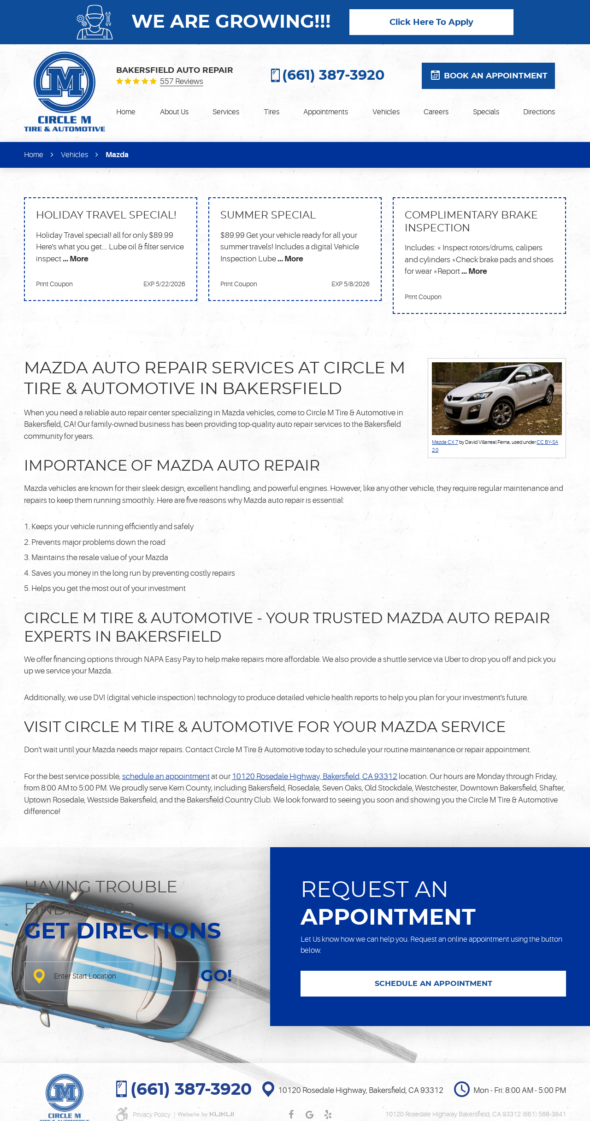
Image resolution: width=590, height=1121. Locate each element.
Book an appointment (496, 76)
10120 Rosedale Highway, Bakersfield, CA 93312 (314, 776)
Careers (436, 112)
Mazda (117, 155)
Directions (539, 112)
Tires (271, 112)
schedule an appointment (166, 776)
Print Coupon (54, 284)
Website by (205, 1114)
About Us (174, 112)
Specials (486, 112)
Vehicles (386, 112)
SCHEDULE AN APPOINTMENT (433, 983)
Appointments (325, 112)
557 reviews (181, 81)
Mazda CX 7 (445, 442)
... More (74, 258)
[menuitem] (126, 112)
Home (126, 112)
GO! (216, 976)
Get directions (122, 932)
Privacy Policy (152, 1114)
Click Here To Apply (431, 22)
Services (225, 112)
